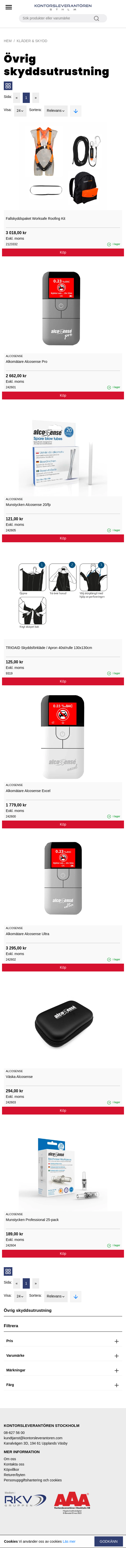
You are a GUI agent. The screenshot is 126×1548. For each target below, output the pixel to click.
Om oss (10, 1459)
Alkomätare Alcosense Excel (28, 791)
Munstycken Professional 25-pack (32, 1220)
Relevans (56, 111)
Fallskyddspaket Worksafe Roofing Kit (35, 218)
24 (20, 111)
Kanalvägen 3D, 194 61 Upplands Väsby (35, 1443)
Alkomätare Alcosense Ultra (27, 934)
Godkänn (109, 1541)
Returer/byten (14, 1475)
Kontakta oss (14, 1464)
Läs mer (69, 1541)
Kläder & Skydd (32, 41)
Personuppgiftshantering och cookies (33, 1480)
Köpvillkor (11, 1470)
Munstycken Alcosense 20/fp (28, 505)
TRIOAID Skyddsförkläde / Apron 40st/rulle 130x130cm (49, 648)
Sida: (8, 97)
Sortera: (35, 110)
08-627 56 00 (14, 1433)
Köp (63, 252)
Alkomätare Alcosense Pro (26, 362)
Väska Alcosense (19, 1077)
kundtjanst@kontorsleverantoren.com (33, 1438)
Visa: (8, 110)
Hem (8, 41)
